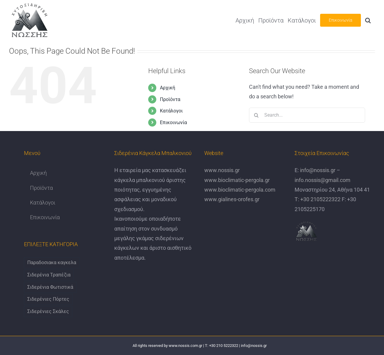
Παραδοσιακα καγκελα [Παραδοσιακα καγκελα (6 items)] (51, 262)
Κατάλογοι (171, 111)
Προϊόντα (170, 99)
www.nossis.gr (222, 170)
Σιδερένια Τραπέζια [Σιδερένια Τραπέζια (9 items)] (48, 275)
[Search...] (307, 115)
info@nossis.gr (317, 170)
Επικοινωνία (173, 122)
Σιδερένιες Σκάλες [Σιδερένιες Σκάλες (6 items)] (48, 311)
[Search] (256, 115)
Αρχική (167, 88)
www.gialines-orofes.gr (232, 199)
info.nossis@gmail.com (322, 180)
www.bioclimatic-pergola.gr (237, 180)
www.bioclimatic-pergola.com (239, 189)
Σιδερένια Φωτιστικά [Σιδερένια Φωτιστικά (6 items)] (50, 287)
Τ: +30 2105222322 (317, 199)
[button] (368, 20)
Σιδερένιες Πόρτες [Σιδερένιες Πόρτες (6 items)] (48, 299)
